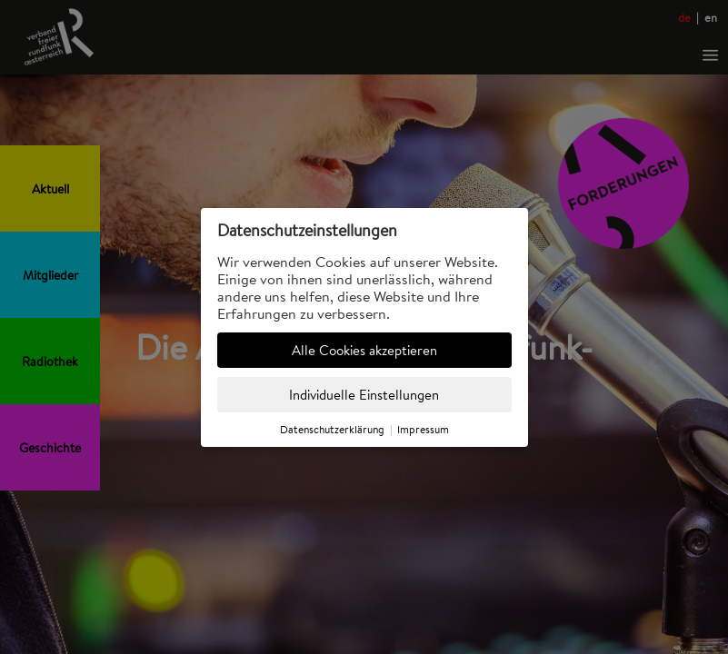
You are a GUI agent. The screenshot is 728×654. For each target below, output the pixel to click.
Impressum (423, 429)
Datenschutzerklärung (332, 429)
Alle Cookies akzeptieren (364, 350)
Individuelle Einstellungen (364, 394)
